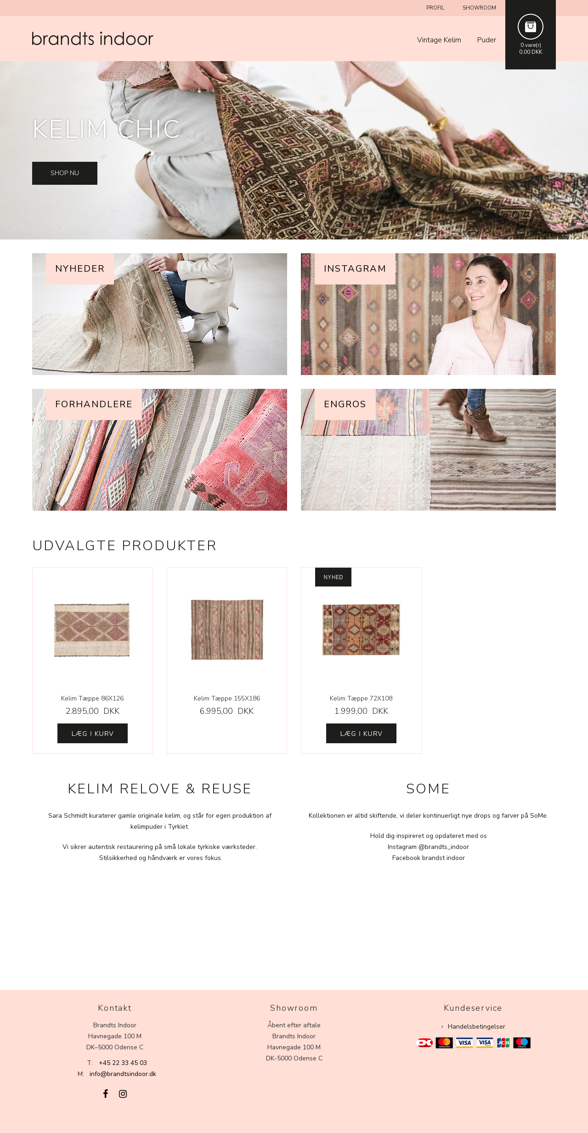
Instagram (355, 268)
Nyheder (80, 268)
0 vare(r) (530, 45)
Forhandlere (94, 404)
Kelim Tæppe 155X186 (227, 698)
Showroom (479, 8)
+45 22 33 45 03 (123, 1063)
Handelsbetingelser (476, 1026)
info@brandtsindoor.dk (123, 1074)
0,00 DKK (530, 52)
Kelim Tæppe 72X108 (361, 698)
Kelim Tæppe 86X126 (92, 698)
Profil (435, 8)
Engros (345, 404)
